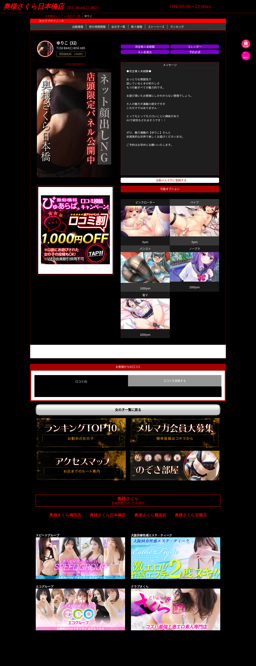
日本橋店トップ (54, 16)
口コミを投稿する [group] (175, 381)
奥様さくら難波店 (150, 515)
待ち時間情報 (97, 27)
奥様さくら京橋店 (191, 515)
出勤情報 (77, 27)
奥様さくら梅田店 (65, 515)
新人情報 (136, 27)
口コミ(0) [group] (81, 381)
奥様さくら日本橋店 (33, 6)
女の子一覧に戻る (128, 409)
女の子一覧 (73, 16)
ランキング (177, 27)
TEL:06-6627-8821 (83, 8)
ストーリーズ (156, 27)
